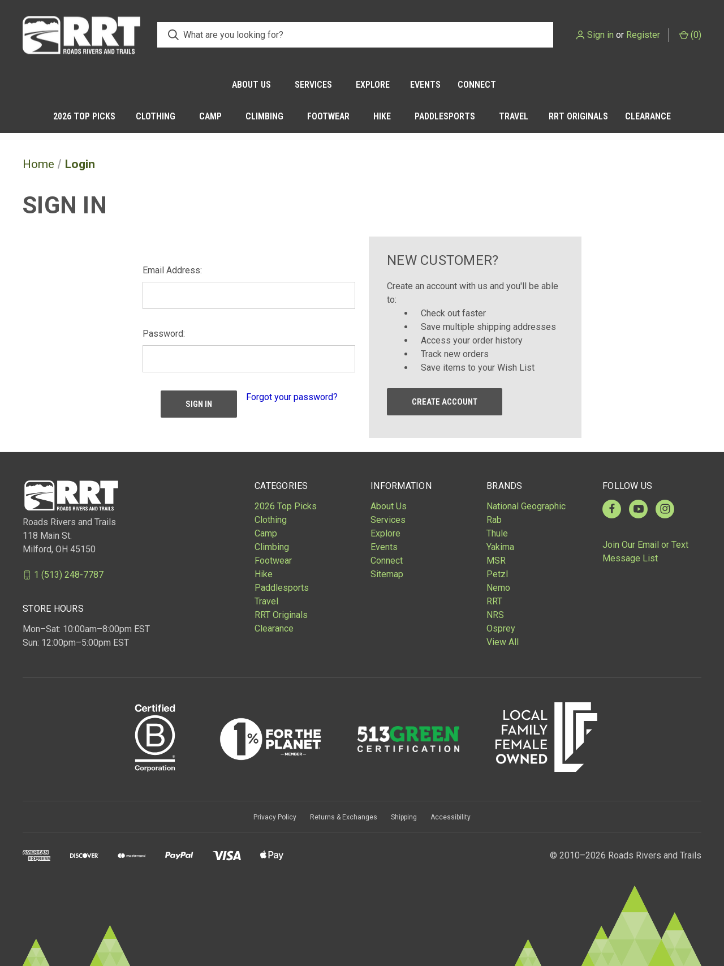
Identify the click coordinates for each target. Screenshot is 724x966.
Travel (513, 116)
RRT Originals (578, 116)
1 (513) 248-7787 (69, 574)
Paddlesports (445, 116)
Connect (477, 84)
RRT (494, 601)
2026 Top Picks (84, 116)
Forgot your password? (292, 397)
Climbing (264, 116)
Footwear (328, 116)
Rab (494, 519)
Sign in (600, 34)
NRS (495, 614)
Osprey (500, 628)
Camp (210, 116)
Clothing (155, 116)
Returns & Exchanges (343, 817)
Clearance (648, 116)
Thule (497, 533)
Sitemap (386, 574)
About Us (251, 84)
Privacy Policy (274, 817)
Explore (373, 84)
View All (502, 642)
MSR (496, 560)
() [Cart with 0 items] (690, 34)
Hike (382, 116)
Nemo (498, 587)
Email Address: (172, 270)
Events (425, 84)
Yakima (500, 547)
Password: (164, 333)
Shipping (404, 817)
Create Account (444, 402)
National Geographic (526, 506)
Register (643, 34)
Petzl (497, 574)
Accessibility (450, 817)
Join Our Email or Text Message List (645, 551)
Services (313, 84)
